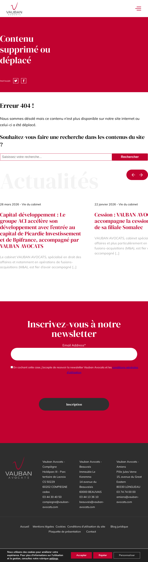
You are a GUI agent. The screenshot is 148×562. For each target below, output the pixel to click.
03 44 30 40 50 (52, 497)
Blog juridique (119, 526)
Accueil (24, 526)
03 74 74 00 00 (126, 492)
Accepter (81, 555)
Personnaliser (127, 555)
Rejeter (103, 555)
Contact (91, 531)
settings (53, 558)
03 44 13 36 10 (88, 497)
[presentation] (74, 386)
